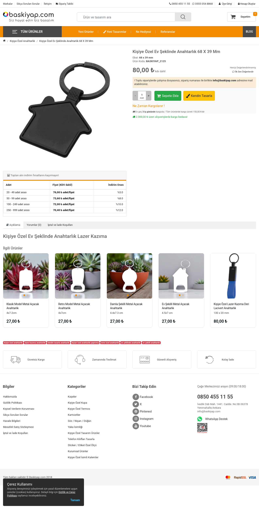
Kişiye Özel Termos (79, 408)
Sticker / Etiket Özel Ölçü (82, 445)
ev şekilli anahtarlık (151, 342)
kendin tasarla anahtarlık (58, 342)
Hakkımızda (10, 396)
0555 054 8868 (204, 3)
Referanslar (168, 31)
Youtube (142, 426)
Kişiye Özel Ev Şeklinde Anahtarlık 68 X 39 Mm (66, 40)
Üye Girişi (224, 3)
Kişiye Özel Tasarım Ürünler (84, 433)
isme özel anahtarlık (110, 342)
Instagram (143, 419)
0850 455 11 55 (179, 3)
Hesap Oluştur (245, 3)
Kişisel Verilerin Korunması (18, 408)
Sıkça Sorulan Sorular (28, 3)
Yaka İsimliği (75, 426)
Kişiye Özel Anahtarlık (22, 40)
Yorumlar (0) (34, 224)
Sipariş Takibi (64, 3)
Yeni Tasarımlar (114, 31)
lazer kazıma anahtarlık (35, 342)
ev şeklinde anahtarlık (130, 342)
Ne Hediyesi (143, 31)
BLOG (249, 31)
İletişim (48, 3)
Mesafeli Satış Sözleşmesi (18, 426)
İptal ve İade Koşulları (60, 224)
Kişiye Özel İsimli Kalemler (83, 457)
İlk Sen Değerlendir (243, 71)
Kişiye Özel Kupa (77, 402)
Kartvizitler (74, 414)
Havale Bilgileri (11, 420)
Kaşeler (72, 396)
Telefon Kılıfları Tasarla (81, 439)
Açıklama (13, 224)
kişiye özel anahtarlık (13, 342)
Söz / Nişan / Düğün (79, 420)
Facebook (143, 397)
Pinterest (142, 411)
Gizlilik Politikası (12, 402)
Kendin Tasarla (199, 96)
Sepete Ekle (168, 96)
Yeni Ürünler (86, 31)
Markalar (8, 3)
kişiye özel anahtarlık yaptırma (85, 342)
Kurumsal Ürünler (78, 451)
